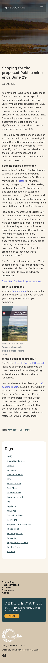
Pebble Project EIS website (30, 363)
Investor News (14, 492)
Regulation (12, 538)
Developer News (15, 474)
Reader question (15, 533)
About (5, 592)
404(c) (10, 456)
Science (11, 551)
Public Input (24, 430)
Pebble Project (10, 585)
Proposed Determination (19, 524)
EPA (9, 479)
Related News (13, 547)
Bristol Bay (8, 582)
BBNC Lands (33, 650)
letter (21, 180)
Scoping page (19, 291)
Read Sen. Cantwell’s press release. (22, 281)
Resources (8, 590)
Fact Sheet (12, 488)
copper (10, 465)
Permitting (12, 430)
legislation (12, 506)
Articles (6, 587)
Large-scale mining (16, 497)
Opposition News (15, 515)
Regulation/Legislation (17, 542)
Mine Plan (12, 511)
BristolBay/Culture (16, 461)
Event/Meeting (14, 483)
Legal (9, 502)
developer (12, 470)
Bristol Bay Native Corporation (15, 650)
